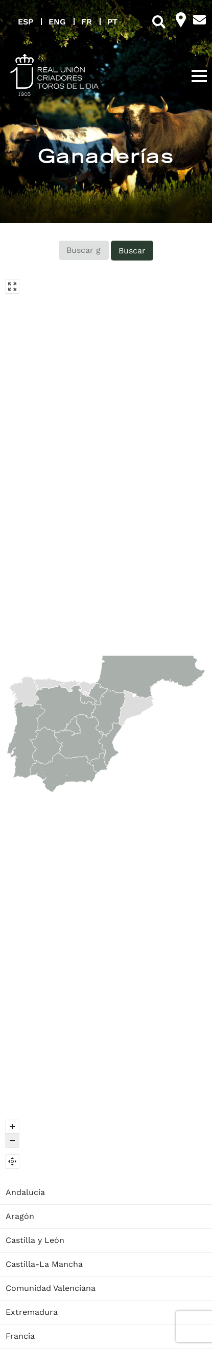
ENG (57, 22)
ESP (25, 22)
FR (86, 22)
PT (112, 22)
